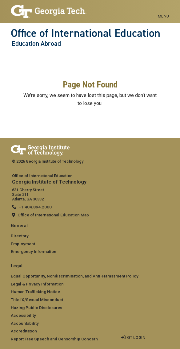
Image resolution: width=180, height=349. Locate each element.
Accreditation (24, 330)
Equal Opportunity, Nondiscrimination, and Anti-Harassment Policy (74, 275)
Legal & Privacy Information (37, 283)
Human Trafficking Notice (35, 291)
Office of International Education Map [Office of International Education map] (53, 214)
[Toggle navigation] (164, 9)
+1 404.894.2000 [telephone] (35, 206)
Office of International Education (85, 33)
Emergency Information (33, 251)
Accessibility (23, 315)
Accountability (25, 323)
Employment (23, 243)
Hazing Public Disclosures (36, 307)
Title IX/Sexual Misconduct (37, 299)
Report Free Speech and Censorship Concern (54, 338)
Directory (20, 235)
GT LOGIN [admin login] (136, 337)
